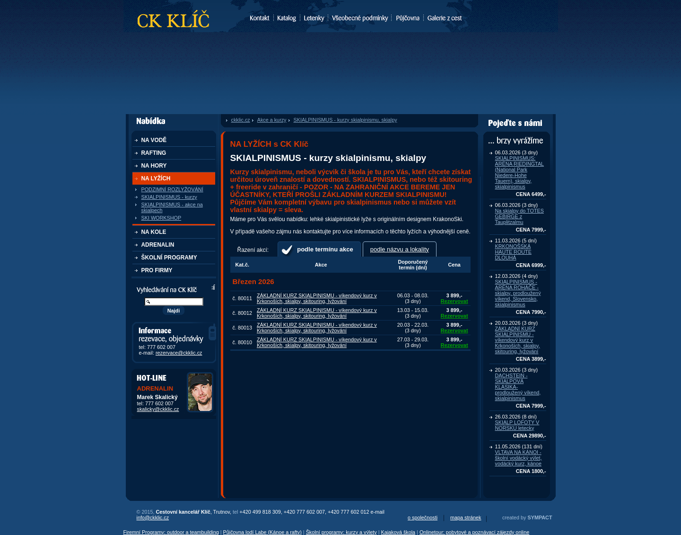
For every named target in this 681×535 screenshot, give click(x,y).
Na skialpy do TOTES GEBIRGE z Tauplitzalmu (519, 216)
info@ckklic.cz (153, 517)
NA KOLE (153, 232)
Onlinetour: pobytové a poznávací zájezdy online (474, 532)
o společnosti (422, 517)
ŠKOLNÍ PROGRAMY (169, 257)
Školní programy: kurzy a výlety (341, 532)
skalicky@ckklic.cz (158, 409)
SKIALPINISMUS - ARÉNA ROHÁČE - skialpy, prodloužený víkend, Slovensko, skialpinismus (518, 293)
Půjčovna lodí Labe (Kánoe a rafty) (262, 532)
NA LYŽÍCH (156, 178)
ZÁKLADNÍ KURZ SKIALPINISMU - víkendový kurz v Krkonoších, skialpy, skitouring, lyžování (517, 340)
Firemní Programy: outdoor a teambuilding (171, 532)
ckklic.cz (240, 120)
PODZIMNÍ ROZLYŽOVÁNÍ (172, 189)
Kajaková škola (398, 532)
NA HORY (154, 165)
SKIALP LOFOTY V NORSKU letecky (517, 425)
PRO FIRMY (157, 270)
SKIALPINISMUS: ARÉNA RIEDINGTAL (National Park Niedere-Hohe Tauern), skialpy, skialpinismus (519, 172)
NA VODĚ (154, 140)
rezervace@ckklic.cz (179, 353)
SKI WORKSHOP (161, 218)
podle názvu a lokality (399, 249)
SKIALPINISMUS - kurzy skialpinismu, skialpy (345, 120)
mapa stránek (465, 517)
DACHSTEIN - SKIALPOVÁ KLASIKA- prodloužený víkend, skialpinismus (518, 387)
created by (527, 517)
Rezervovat (454, 301)
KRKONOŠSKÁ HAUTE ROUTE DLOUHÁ (513, 251)
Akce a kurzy (272, 120)
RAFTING (153, 153)
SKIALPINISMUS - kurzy (169, 197)
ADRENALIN (158, 244)
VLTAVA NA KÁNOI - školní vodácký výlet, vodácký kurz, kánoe (518, 457)
